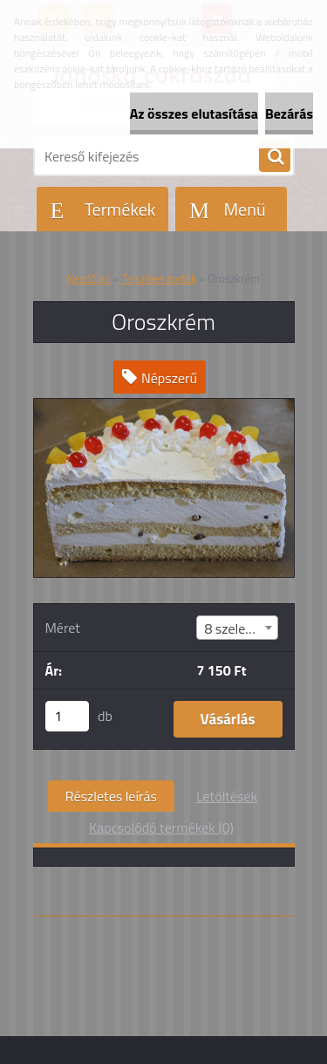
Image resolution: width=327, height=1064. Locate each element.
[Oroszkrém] (164, 405)
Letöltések (226, 796)
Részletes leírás (111, 796)
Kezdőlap (89, 278)
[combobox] (236, 627)
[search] (274, 157)
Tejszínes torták (159, 278)
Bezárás (289, 113)
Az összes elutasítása (194, 113)
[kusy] (67, 716)
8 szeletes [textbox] (233, 628)
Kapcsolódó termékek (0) (161, 827)
